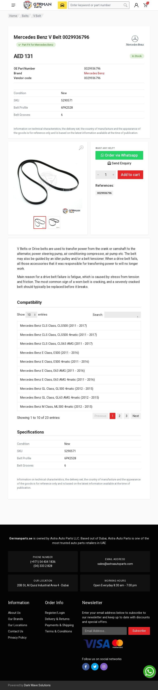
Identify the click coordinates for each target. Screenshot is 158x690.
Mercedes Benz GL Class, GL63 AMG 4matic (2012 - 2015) (59, 397)
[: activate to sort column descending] (79, 320)
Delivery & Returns (57, 619)
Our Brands (15, 619)
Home (13, 16)
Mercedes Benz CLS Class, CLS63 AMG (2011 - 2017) (56, 344)
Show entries (32, 315)
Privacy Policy (17, 637)
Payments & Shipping (59, 625)
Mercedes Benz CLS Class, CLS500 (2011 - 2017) (53, 326)
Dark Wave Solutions (37, 685)
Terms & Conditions (58, 631)
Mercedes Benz (94, 73)
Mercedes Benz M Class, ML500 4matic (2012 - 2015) (56, 407)
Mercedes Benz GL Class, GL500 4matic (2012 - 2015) (56, 389)
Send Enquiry (119, 163)
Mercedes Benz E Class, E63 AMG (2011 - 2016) (52, 371)
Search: (117, 315)
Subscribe (139, 631)
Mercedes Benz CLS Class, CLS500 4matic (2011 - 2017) (58, 335)
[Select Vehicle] (62, 5)
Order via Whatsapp (119, 155)
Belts (25, 16)
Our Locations (17, 625)
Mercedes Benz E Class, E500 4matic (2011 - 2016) (54, 361)
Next (136, 416)
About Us (14, 613)
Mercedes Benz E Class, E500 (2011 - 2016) (49, 353)
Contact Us (15, 631)
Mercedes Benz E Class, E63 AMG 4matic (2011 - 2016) (57, 379)
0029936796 (104, 193)
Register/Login (55, 613)
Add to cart (130, 174)
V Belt (37, 16)
